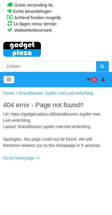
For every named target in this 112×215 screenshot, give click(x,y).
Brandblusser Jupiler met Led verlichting (56, 93)
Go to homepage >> (22, 158)
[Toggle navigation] (9, 80)
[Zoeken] (49, 66)
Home (9, 93)
